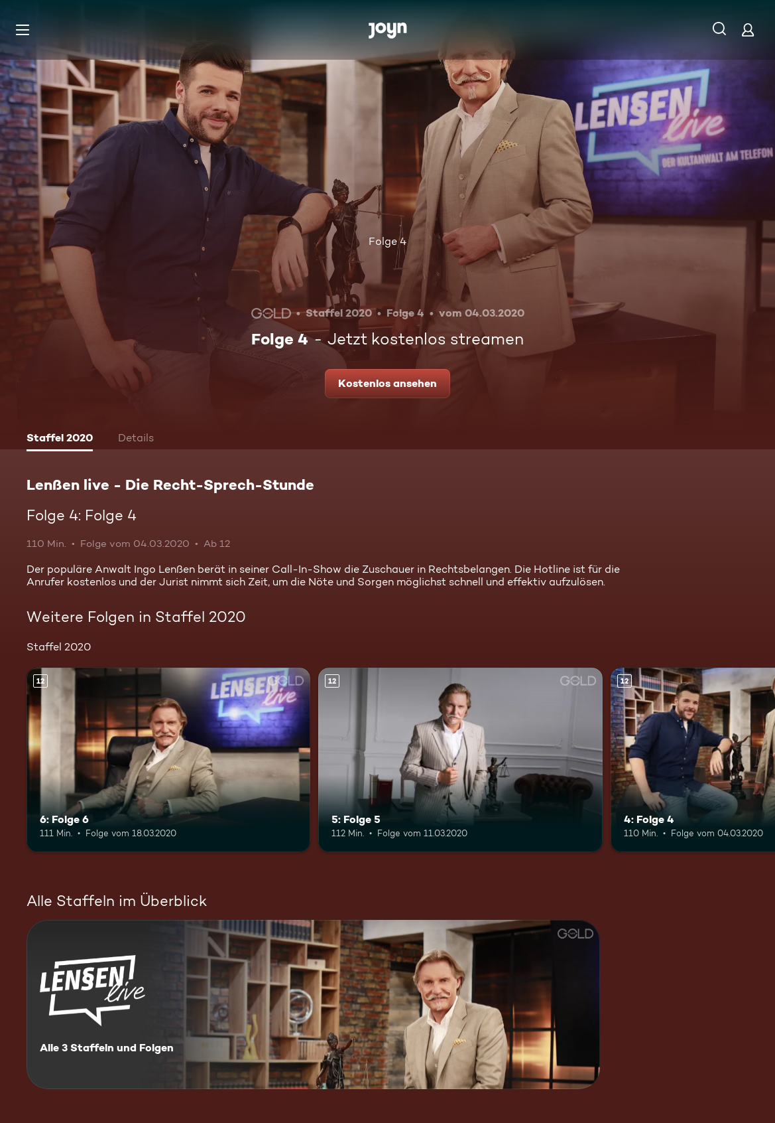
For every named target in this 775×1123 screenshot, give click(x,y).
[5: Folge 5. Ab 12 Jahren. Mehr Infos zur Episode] (460, 760)
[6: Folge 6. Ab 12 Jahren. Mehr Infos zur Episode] (168, 760)
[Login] (748, 29)
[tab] (59, 439)
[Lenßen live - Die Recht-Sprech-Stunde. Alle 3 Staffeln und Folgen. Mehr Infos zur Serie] (313, 1004)
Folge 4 (387, 241)
